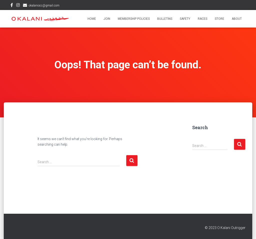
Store (219, 19)
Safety (185, 19)
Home (92, 19)
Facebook (11, 6)
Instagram (18, 6)
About (237, 19)
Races (202, 19)
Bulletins (164, 19)
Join (107, 19)
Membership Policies (134, 19)
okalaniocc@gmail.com (44, 5)
